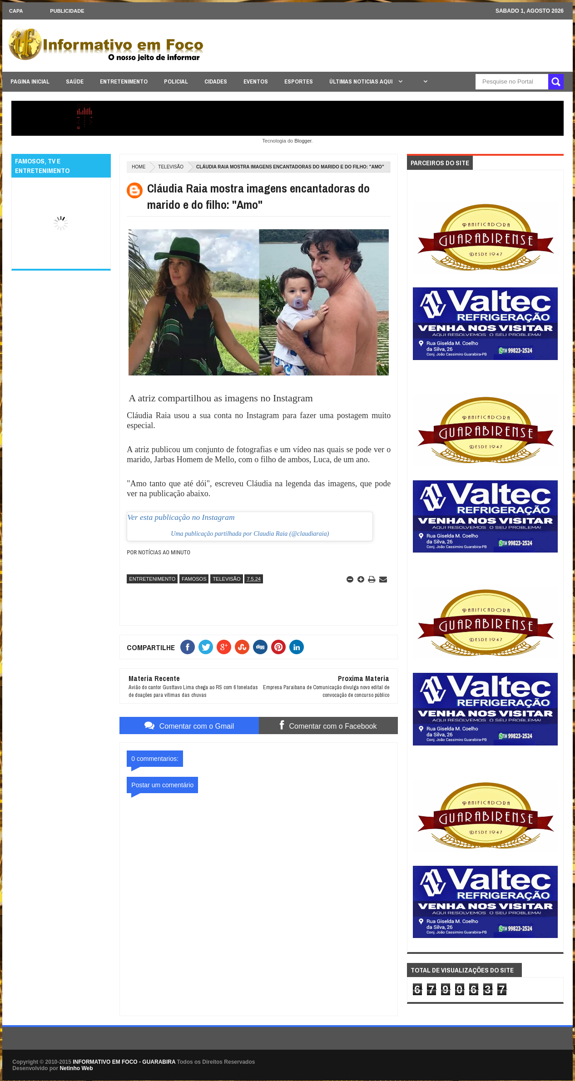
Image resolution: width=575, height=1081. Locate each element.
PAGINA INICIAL (30, 81)
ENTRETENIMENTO (124, 81)
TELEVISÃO (170, 166)
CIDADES (215, 81)
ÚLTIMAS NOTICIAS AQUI (361, 81)
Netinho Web (76, 1068)
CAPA (16, 11)
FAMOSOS (194, 579)
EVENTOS (255, 81)
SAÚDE (75, 81)
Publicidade (67, 11)
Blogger (302, 140)
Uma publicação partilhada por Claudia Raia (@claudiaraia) (250, 533)
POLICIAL (176, 81)
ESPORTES (298, 81)
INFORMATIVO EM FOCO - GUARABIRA (124, 1062)
